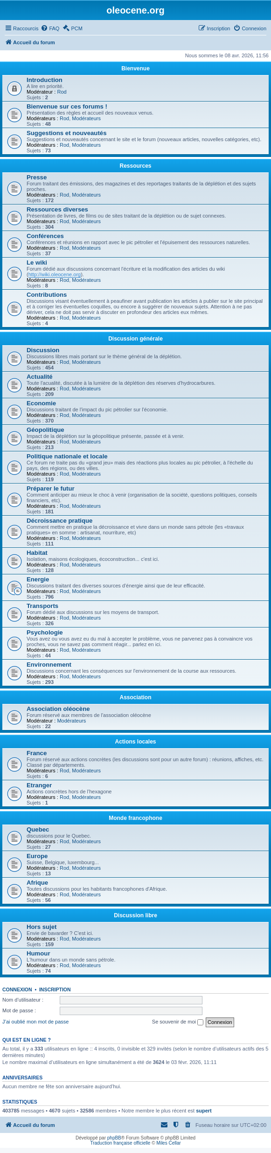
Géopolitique (45, 429)
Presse (37, 177)
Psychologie (45, 632)
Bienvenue (135, 68)
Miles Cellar (168, 1143)
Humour (38, 953)
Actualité (40, 376)
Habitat (37, 552)
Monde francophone (135, 818)
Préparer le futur (51, 488)
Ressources (135, 166)
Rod (61, 92)
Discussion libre (135, 915)
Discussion (43, 350)
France (37, 753)
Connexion (17, 989)
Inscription (55, 989)
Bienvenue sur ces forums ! (67, 106)
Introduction (45, 79)
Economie (41, 403)
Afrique (37, 882)
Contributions (47, 294)
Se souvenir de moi (177, 1022)
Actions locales (135, 741)
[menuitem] (50, 28)
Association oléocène (58, 708)
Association (135, 697)
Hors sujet (42, 926)
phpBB (114, 1137)
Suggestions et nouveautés (66, 133)
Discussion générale (135, 338)
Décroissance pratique (59, 520)
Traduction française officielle (120, 1143)
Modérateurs (86, 118)
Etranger (39, 785)
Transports (42, 605)
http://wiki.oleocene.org (54, 274)
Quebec (38, 829)
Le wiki (37, 262)
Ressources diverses (57, 209)
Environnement (49, 664)
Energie (38, 579)
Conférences (45, 235)
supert (204, 1110)
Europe (37, 856)
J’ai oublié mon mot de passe (35, 1021)
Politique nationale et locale (67, 456)
